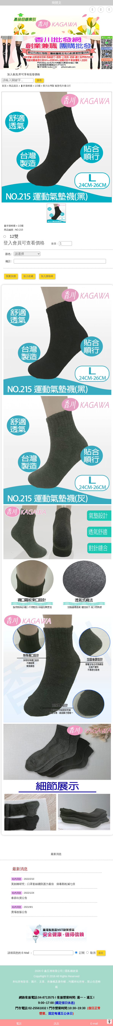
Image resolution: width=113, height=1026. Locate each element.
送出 (100, 952)
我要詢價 (11, 276)
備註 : (8, 261)
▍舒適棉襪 (26, 85)
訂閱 (79, 952)
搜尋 (39, 80)
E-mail (94, 1023)
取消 (91, 952)
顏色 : (8, 253)
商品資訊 (13, 85)
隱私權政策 (71, 970)
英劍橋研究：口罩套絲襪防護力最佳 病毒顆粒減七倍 (24, 883)
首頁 (4, 85)
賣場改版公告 (19, 912)
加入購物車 (47, 276)
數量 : (54, 243)
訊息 (56, 1023)
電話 (18, 1023)
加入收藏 (28, 276)
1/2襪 (37, 85)
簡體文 (56, 3)
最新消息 (56, 854)
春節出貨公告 (19, 897)
